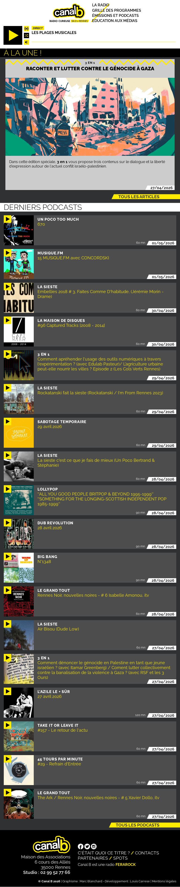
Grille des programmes (116, 10)
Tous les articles (138, 196)
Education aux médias (114, 21)
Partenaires (93, 858)
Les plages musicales (54, 32)
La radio (100, 5)
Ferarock (126, 864)
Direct (38, 28)
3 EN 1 (90, 62)
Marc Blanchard (91, 881)
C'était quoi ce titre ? (104, 852)
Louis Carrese (140, 881)
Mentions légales (164, 881)
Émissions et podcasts (115, 15)
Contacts (147, 852)
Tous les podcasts (137, 825)
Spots (120, 858)
